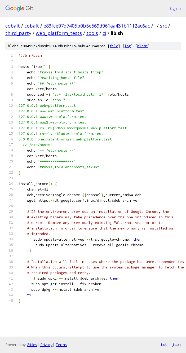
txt (164, 344)
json (176, 344)
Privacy (46, 344)
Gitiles (32, 344)
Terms (61, 344)
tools (92, 33)
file (114, 46)
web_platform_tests (59, 33)
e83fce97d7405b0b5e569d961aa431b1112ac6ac (96, 26)
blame (142, 46)
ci (104, 33)
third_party (18, 33)
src (163, 26)
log (128, 46)
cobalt (12, 26)
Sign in (175, 8)
